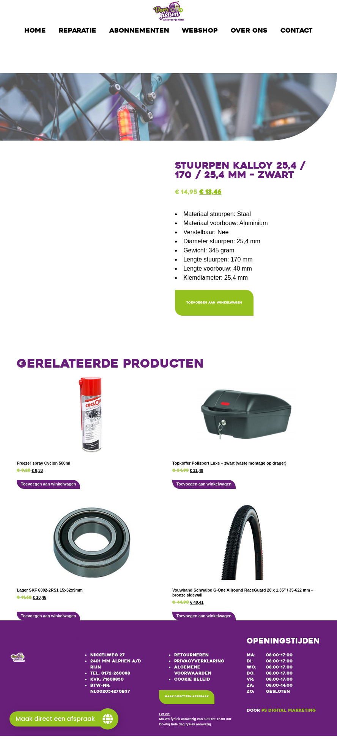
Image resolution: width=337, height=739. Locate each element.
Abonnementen (139, 30)
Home (35, 30)
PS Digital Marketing (288, 713)
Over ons (249, 30)
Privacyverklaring (199, 663)
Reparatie (77, 30)
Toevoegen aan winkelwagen (231, 304)
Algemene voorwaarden (192, 672)
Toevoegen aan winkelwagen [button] (48, 486)
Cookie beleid (192, 681)
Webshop (200, 30)
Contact (296, 30)
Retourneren (191, 657)
